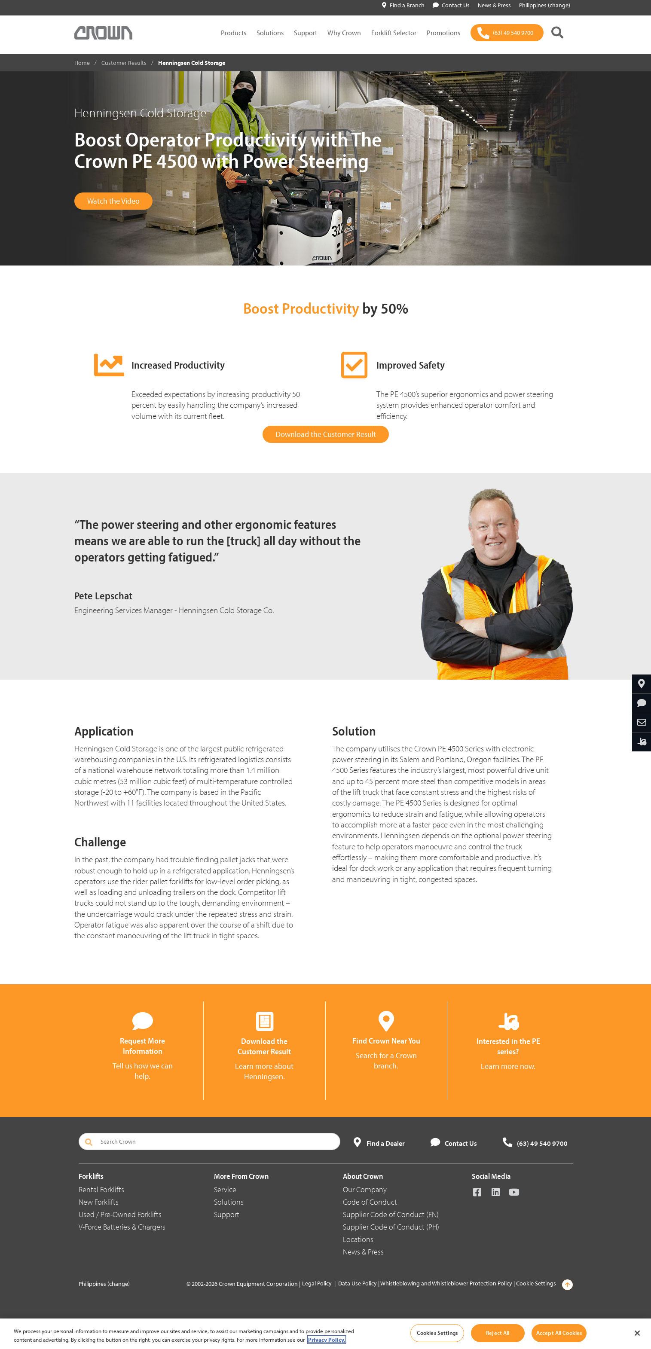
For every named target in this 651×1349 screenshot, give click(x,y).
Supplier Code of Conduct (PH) (391, 1227)
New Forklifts (99, 1202)
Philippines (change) (104, 1284)
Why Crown (344, 32)
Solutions (270, 32)
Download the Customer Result (325, 434)
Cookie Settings (536, 1283)
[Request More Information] (641, 703)
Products (233, 32)
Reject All (497, 1332)
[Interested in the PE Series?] (641, 741)
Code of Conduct (370, 1202)
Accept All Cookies (559, 1332)
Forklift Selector (393, 32)
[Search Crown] (210, 1141)
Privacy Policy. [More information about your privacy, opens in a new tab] (326, 1339)
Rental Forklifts (101, 1189)
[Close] (637, 1333)
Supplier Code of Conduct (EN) (391, 1214)
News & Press (363, 1252)
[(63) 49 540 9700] (507, 32)
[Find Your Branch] (641, 683)
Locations (358, 1239)
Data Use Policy (357, 1283)
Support (305, 32)
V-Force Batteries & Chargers (122, 1227)
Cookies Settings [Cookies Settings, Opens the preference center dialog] (437, 1332)
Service (225, 1189)
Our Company (365, 1189)
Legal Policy (317, 1283)
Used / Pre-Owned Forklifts (120, 1214)
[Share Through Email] (641, 722)
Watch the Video (113, 201)
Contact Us (451, 5)
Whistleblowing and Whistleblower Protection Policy (446, 1283)
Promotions (443, 32)
